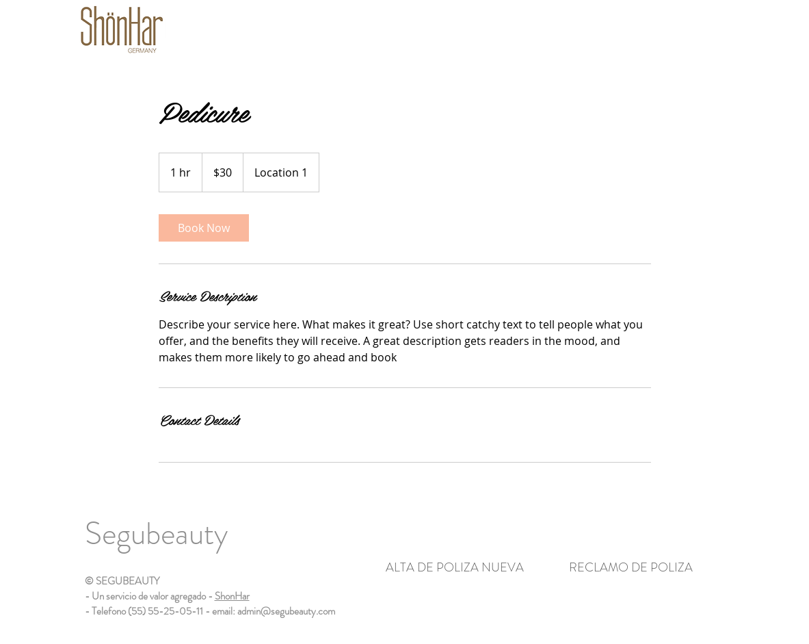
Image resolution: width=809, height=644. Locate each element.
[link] (204, 228)
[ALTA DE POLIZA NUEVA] (455, 568)
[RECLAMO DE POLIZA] (631, 568)
